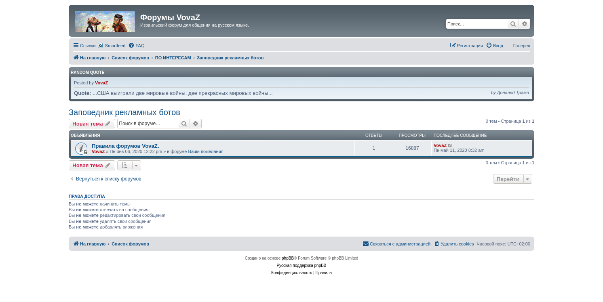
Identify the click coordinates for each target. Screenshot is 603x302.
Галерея (521, 45)
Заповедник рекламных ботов (124, 112)
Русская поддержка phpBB (301, 265)
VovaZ (101, 82)
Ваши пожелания (205, 151)
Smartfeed (115, 45)
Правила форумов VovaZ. (125, 146)
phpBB (288, 258)
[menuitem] (136, 45)
